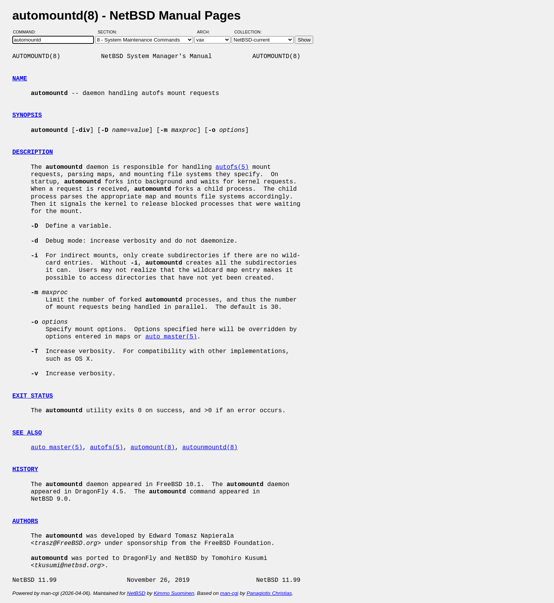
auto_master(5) (171, 337)
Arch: (207, 32)
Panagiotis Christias (269, 593)
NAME (19, 79)
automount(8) (152, 447)
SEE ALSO (27, 433)
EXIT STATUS (32, 396)
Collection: (248, 32)
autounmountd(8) (210, 447)
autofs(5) (232, 167)
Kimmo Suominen (174, 593)
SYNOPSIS (27, 115)
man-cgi (229, 593)
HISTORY (25, 469)
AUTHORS (25, 521)
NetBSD (136, 593)
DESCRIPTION (32, 152)
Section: (109, 32)
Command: (26, 32)
